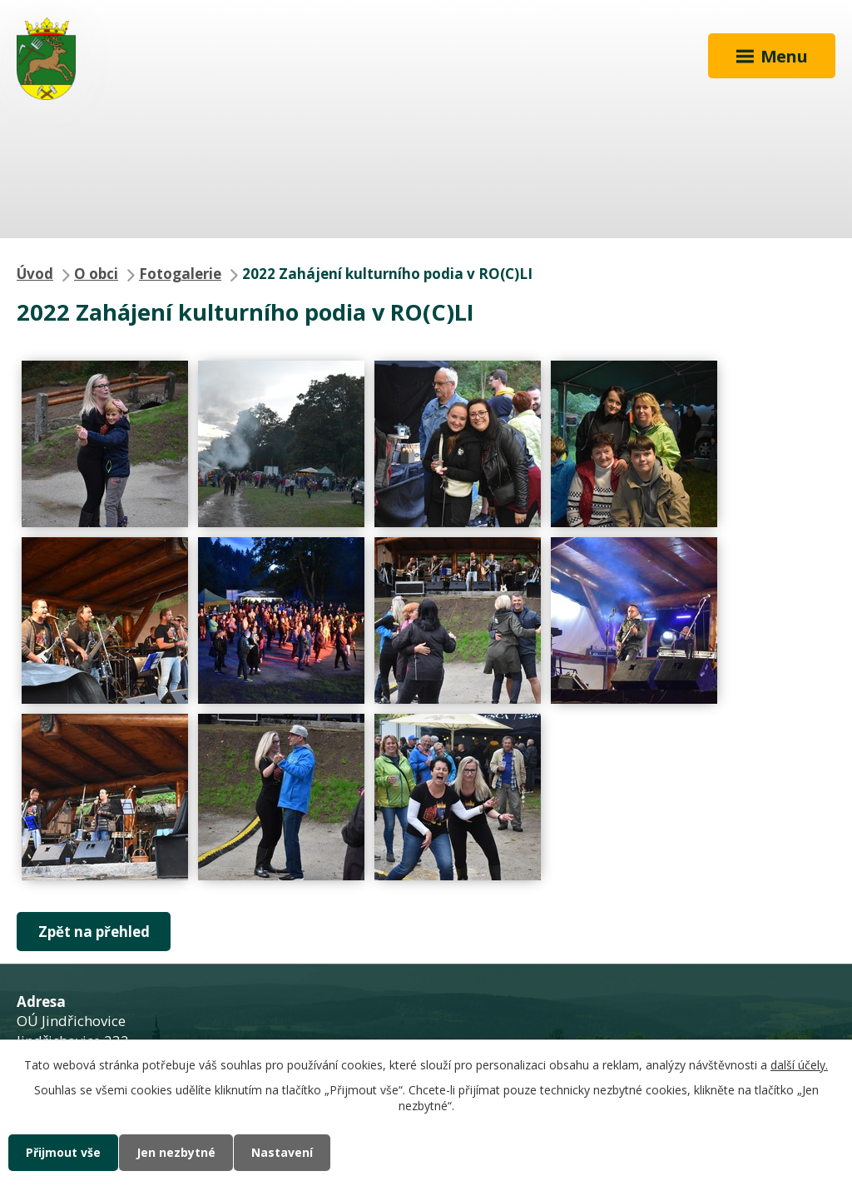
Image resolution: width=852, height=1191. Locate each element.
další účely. (799, 1065)
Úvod (35, 273)
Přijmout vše (63, 1152)
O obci (96, 273)
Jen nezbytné (175, 1152)
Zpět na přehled (94, 931)
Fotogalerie (180, 273)
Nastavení (282, 1152)
